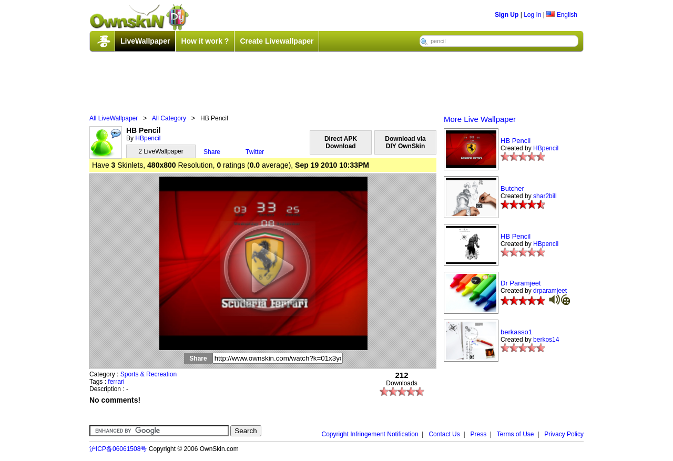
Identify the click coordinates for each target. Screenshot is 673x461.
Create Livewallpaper (276, 41)
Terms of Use (515, 434)
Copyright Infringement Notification (370, 434)
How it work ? (205, 41)
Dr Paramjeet (521, 283)
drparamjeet (550, 290)
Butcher (512, 188)
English (561, 14)
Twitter (255, 152)
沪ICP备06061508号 (118, 449)
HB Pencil (516, 141)
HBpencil (147, 138)
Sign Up (506, 14)
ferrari (116, 381)
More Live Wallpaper (480, 119)
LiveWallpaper (145, 41)
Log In (532, 14)
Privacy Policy (564, 434)
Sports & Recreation (148, 374)
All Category (169, 118)
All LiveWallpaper (113, 118)
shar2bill (545, 196)
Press (479, 434)
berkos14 (546, 339)
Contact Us (444, 434)
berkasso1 (516, 332)
